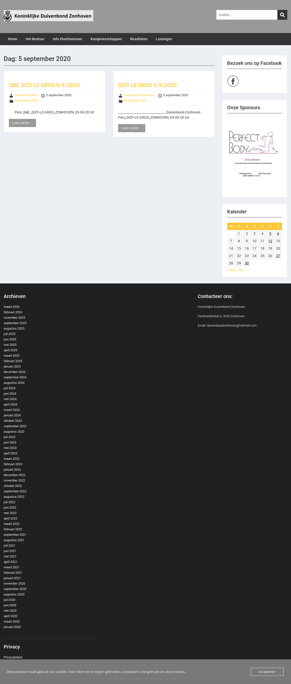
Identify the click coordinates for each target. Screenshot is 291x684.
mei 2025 (10, 345)
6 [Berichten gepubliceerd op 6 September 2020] (278, 234)
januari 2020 (12, 627)
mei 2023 (10, 448)
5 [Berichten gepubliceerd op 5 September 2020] (270, 234)
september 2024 (15, 377)
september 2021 (15, 534)
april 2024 (10, 404)
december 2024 (14, 372)
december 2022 (14, 475)
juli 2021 (9, 545)
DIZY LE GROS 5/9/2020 (147, 85)
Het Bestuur (35, 39)
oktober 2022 (13, 486)
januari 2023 (12, 469)
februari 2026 (13, 312)
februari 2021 (13, 572)
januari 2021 (12, 578)
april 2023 (10, 453)
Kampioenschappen (106, 39)
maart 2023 (11, 459)
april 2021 (10, 562)
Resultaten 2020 (26, 100)
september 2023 (15, 426)
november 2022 (14, 480)
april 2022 (10, 518)
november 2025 (14, 317)
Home (12, 39)
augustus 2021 (14, 540)
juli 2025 (9, 334)
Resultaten (138, 39)
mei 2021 (10, 556)
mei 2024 (10, 399)
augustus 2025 (14, 328)
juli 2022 (9, 502)
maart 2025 (11, 355)
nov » (242, 270)
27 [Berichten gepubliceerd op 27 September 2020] (278, 256)
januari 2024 (12, 415)
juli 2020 (9, 600)
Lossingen (164, 39)
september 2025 (15, 323)
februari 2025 (13, 361)
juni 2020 (10, 605)
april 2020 (10, 616)
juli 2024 (9, 388)
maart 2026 (11, 307)
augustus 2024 (14, 383)
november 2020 (14, 583)
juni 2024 (10, 393)
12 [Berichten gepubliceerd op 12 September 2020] (270, 241)
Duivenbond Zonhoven (139, 95)
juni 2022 (10, 507)
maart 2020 (11, 621)
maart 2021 (11, 567)
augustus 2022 (14, 497)
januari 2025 (12, 366)
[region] (254, 155)
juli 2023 (9, 437)
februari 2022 (13, 529)
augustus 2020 (14, 594)
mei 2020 (10, 610)
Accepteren (267, 671)
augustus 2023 (14, 431)
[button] (254, 155)
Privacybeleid (13, 657)
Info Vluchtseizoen (67, 39)
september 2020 (15, 589)
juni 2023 (10, 442)
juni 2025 (10, 339)
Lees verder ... (22, 123)
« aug (231, 270)
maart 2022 (11, 524)
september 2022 (15, 491)
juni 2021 (10, 551)
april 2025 (10, 350)
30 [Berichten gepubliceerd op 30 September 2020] (247, 263)
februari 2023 (13, 464)
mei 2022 (10, 513)
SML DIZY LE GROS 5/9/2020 (44, 85)
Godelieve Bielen (26, 95)
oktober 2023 (13, 421)
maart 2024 (11, 410)
